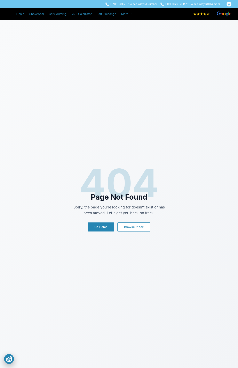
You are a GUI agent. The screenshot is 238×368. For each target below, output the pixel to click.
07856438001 (119, 4)
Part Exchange (106, 14)
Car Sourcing (57, 14)
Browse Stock (134, 227)
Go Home (101, 227)
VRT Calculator (81, 14)
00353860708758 (177, 4)
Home (20, 14)
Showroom (36, 14)
